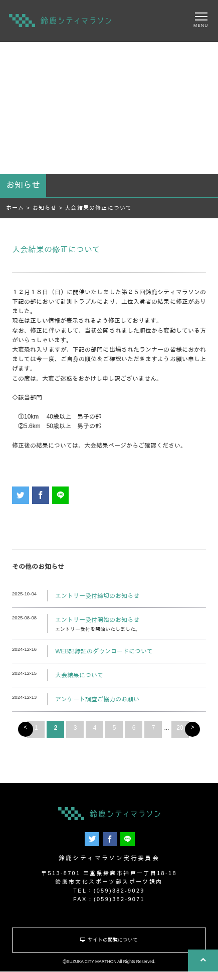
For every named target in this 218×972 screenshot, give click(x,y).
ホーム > (19, 208)
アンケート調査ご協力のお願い (97, 699)
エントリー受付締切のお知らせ (97, 595)
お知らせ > (49, 208)
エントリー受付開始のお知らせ (97, 619)
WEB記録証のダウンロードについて (104, 651)
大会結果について (79, 675)
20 (179, 727)
